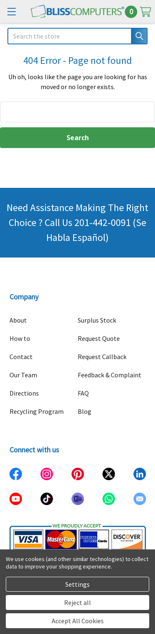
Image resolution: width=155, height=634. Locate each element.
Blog (84, 411)
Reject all (77, 602)
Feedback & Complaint (109, 375)
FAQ (83, 393)
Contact (21, 356)
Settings (77, 584)
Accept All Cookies (78, 621)
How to (20, 338)
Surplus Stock (97, 320)
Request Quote (99, 338)
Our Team (23, 375)
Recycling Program (37, 411)
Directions (24, 393)
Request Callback (102, 356)
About (18, 320)
